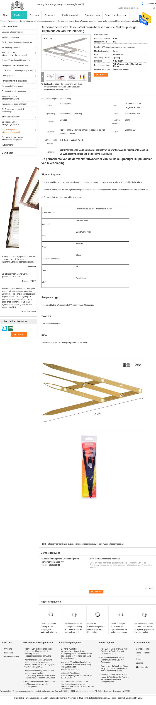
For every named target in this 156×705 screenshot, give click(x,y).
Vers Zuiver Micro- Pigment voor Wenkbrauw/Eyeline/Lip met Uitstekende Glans (114, 651)
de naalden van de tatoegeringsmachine (10, 97)
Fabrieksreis (50, 15)
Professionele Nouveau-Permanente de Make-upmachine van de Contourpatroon (39, 684)
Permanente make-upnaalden (14, 91)
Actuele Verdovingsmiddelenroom (16, 60)
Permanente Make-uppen (12, 86)
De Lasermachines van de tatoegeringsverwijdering (12, 138)
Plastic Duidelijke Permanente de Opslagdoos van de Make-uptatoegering (119, 628)
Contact (102, 74)
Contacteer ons (92, 15)
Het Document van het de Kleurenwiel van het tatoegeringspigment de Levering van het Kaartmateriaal (144, 629)
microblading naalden (11, 47)
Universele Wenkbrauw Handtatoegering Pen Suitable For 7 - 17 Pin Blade (76, 675)
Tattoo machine (8, 145)
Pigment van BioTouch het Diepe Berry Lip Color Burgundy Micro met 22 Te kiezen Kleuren (114, 668)
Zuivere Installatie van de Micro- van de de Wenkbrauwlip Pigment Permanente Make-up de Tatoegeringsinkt (115, 678)
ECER (127, 691)
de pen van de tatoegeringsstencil (110, 544)
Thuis (5, 15)
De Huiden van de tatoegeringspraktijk (17, 71)
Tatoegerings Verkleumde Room (15, 65)
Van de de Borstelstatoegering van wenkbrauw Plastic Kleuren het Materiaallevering (97, 629)
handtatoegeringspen (10, 37)
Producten (19, 15)
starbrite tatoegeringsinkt (85, 544)
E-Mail (138, 659)
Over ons (34, 15)
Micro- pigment (8, 76)
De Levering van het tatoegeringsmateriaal (37, 21)
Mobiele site (142, 667)
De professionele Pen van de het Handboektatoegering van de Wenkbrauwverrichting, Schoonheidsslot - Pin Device (77, 685)
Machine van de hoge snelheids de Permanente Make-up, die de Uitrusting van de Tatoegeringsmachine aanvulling (38, 652)
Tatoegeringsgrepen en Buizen (14, 104)
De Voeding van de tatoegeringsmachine (10, 123)
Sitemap (139, 663)
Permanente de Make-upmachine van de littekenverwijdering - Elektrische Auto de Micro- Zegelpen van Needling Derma (39, 663)
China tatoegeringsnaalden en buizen (28, 691)
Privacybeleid (5, 691)
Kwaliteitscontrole (70, 15)
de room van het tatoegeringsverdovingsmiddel (14, 54)
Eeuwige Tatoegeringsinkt (12, 32)
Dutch (151, 3)
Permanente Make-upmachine (14, 81)
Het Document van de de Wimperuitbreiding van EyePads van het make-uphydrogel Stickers (73, 629)
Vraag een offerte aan (116, 15)
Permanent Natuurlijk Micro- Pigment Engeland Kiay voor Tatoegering (112, 659)
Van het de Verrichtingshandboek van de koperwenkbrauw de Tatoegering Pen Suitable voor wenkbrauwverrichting (76, 665)
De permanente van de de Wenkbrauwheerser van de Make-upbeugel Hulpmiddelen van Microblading (63, 87)
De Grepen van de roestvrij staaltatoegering (13, 110)
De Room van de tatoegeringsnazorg (17, 42)
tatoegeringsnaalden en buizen (60, 544)
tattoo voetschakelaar (11, 117)
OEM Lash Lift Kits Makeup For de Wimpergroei (48, 627)
